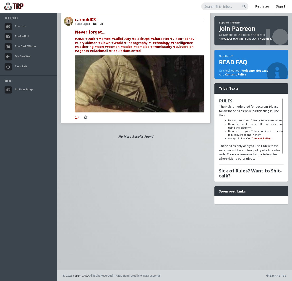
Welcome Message (255, 71)
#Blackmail (99, 51)
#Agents (82, 51)
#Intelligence (182, 43)
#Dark (90, 38)
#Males (126, 46)
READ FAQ (233, 62)
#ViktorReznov (182, 38)
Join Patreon (237, 28)
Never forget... (90, 32)
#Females (141, 46)
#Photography (136, 43)
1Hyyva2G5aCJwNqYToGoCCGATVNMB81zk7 (245, 38)
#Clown (104, 43)
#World (117, 43)
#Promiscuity (161, 46)
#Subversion (183, 46)
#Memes (103, 38)
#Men (99, 46)
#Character (160, 38)
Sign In (281, 6)
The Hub (96, 24)
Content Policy (235, 74)
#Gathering (84, 46)
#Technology (159, 43)
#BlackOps (141, 38)
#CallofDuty (121, 38)
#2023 (79, 38)
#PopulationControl (125, 51)
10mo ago (82, 24)
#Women (112, 46)
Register (262, 6)
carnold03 (85, 20)
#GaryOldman (86, 43)
